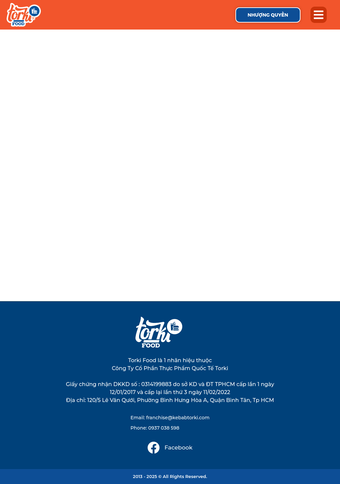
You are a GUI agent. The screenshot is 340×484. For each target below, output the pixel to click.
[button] (318, 15)
